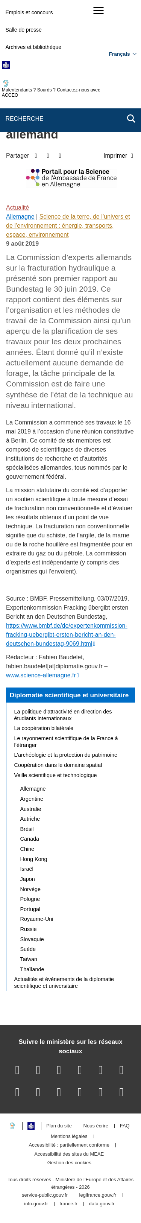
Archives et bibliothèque (33, 47)
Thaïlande (32, 969)
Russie (28, 929)
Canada (29, 839)
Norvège (30, 889)
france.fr (68, 1204)
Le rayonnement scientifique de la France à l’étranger (66, 741)
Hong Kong (33, 859)
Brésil (27, 829)
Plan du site (59, 1126)
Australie (30, 809)
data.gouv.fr (102, 1204)
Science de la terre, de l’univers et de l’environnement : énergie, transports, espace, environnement (68, 225)
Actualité (17, 207)
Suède (28, 949)
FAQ (125, 1126)
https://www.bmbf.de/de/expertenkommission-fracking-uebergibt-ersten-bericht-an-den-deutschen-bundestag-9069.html (66, 634)
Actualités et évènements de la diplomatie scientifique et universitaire (64, 982)
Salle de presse (23, 30)
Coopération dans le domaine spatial (58, 765)
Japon (27, 879)
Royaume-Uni (36, 919)
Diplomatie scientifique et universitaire (69, 695)
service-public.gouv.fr (45, 1195)
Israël (26, 869)
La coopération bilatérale (44, 728)
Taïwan (29, 959)
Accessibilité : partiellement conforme (69, 1145)
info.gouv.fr (36, 1204)
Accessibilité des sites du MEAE (69, 1154)
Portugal (30, 909)
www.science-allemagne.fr (41, 675)
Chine (27, 849)
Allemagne (20, 216)
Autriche (30, 819)
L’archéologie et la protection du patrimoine (65, 755)
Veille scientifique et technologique (55, 775)
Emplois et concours (29, 12)
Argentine (32, 799)
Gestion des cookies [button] (69, 1163)
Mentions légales (69, 1137)
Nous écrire (95, 1126)
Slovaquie (32, 939)
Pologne (30, 899)
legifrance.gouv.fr (98, 1195)
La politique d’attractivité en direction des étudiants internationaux (63, 715)
